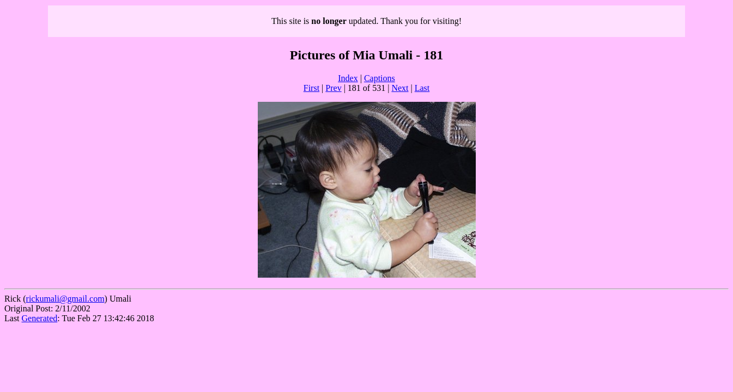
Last (422, 88)
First (311, 88)
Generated (40, 318)
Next (399, 88)
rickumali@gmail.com (65, 298)
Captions (379, 78)
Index (348, 78)
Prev (333, 88)
